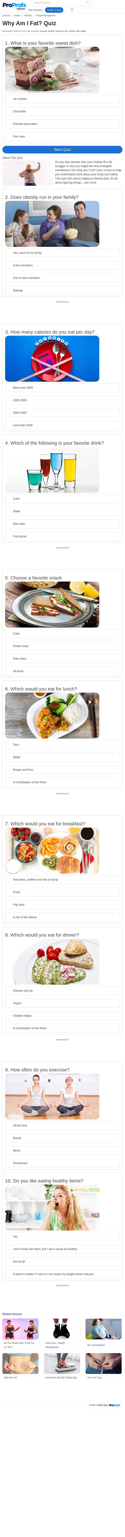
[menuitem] (35, 10)
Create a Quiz (54, 10)
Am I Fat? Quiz (94, 1377)
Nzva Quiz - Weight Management (55, 1345)
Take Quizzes (35, 10)
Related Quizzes (12, 1314)
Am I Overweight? (96, 1345)
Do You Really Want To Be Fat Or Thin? (19, 1345)
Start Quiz (62, 149)
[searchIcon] (87, 2)
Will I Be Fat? (10, 1377)
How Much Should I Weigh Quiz (61, 1377)
